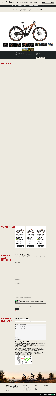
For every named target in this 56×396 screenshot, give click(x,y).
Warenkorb (25, 2)
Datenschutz (36, 389)
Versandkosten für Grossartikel (29, 54)
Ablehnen (49, 394)
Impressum (36, 388)
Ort (15, 270)
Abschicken (17, 308)
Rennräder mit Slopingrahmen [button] (21, 333)
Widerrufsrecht (37, 386)
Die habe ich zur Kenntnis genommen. (25, 306)
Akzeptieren (53, 394)
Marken (43, 5)
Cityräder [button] (17, 337)
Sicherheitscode (17, 298)
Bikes (12, 5)
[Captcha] (30, 304)
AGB (35, 390)
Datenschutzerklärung (20, 306)
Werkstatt (21, 2)
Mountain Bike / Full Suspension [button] (22, 326)
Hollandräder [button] (18, 339)
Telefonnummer (17, 283)
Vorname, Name (17, 262)
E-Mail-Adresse (17, 279)
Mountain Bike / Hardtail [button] (20, 324)
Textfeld (16, 287)
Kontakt (36, 385)
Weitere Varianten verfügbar (19, 238)
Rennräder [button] (17, 330)
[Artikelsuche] (39, 2)
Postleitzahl (16, 266)
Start (18, 2)
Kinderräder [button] (18, 335)
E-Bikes (16, 5)
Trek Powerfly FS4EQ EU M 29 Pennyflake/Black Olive (28, 10)
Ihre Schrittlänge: (17, 319)
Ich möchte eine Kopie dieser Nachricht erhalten (23, 297)
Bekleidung (24, 5)
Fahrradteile (36, 5)
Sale (40, 5)
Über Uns (35, 2)
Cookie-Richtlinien (15, 394)
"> (1, 7)
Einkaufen (31, 2)
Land (15, 275)
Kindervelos (20, 5)
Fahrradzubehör (30, 5)
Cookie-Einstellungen (43, 394)
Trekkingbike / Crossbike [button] (20, 328)
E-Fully (7, 7)
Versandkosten (47, 386)
